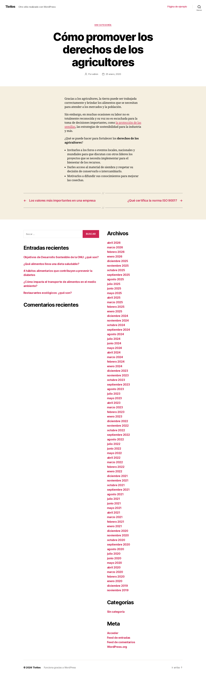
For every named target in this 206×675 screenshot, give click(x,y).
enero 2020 (114, 581)
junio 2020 (114, 558)
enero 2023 (114, 416)
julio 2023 (113, 393)
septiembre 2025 (118, 274)
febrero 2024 (116, 361)
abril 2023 (113, 402)
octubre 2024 (116, 325)
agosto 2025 (115, 279)
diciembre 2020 (117, 531)
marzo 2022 (115, 462)
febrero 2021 (115, 521)
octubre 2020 (116, 540)
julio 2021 (113, 498)
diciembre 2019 (117, 585)
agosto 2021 (115, 494)
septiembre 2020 (118, 544)
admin (95, 74)
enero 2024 (114, 366)
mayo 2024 (114, 348)
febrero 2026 (116, 252)
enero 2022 (114, 471)
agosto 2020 (115, 549)
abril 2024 (114, 352)
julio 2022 (113, 444)
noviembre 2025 (118, 265)
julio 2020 (113, 553)
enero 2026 (114, 256)
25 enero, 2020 (113, 74)
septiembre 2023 (118, 384)
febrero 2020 (116, 576)
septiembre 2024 (118, 329)
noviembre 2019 (118, 590)
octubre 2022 (116, 430)
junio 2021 (114, 503)
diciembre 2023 (117, 370)
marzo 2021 (115, 517)
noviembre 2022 (118, 425)
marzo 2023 (115, 407)
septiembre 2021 (118, 489)
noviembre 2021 (117, 480)
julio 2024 (113, 338)
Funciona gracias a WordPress (60, 667)
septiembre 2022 (118, 434)
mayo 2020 (114, 562)
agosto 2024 (115, 334)
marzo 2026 (115, 247)
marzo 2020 (115, 572)
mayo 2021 (114, 508)
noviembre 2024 (118, 320)
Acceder (112, 633)
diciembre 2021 (117, 476)
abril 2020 (114, 567)
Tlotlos (10, 6)
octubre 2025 (116, 270)
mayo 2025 (114, 293)
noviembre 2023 (118, 375)
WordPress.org (117, 646)
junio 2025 (114, 288)
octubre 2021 (116, 485)
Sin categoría (102, 25)
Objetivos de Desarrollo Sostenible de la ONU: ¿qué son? (61, 257)
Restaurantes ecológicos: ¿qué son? (47, 292)
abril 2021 (113, 512)
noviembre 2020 (118, 535)
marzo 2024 (115, 357)
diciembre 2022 (117, 421)
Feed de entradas (118, 637)
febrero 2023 (115, 412)
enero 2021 (114, 526)
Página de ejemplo (177, 6)
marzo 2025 (115, 302)
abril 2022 (113, 457)
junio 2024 (114, 343)
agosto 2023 (115, 389)
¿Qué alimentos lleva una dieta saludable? (51, 264)
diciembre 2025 (117, 261)
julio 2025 (113, 284)
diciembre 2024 (117, 316)
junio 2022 (114, 448)
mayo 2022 (114, 453)
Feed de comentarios (121, 642)
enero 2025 (114, 311)
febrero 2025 (115, 306)
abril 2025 (113, 297)
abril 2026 (114, 242)
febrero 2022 (115, 467)
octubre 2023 (116, 380)
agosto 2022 (115, 439)
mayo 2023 (114, 398)
